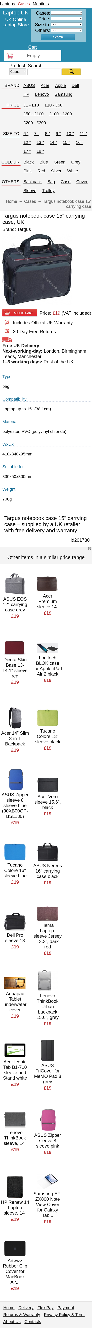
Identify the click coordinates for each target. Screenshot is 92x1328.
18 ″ (40, 151)
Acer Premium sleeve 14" (47, 601)
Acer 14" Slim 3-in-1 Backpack (15, 738)
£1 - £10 (31, 105)
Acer (45, 85)
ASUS (29, 85)
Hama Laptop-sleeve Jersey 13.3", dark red (48, 936)
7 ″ (36, 133)
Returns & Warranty (21, 1314)
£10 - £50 (53, 105)
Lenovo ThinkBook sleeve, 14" (15, 1138)
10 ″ (70, 133)
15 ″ (66, 142)
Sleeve (29, 190)
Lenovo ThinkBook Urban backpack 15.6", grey (48, 1006)
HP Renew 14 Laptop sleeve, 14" (15, 1208)
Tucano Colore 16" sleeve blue (15, 870)
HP (26, 94)
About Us (12, 1321)
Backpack (32, 181)
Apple (60, 85)
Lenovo (42, 94)
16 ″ (79, 142)
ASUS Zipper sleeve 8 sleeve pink (47, 1141)
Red (41, 171)
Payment (66, 1307)
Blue (43, 162)
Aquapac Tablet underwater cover (14, 1001)
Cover (82, 181)
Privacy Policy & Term (64, 1314)
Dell (75, 85)
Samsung (63, 94)
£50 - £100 (33, 114)
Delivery (26, 1307)
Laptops (7, 3)
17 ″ (27, 151)
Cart (32, 47)
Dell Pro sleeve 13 (15, 937)
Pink (27, 171)
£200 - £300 (34, 122)
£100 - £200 (60, 114)
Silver (56, 171)
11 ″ (83, 133)
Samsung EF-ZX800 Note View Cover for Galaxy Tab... (48, 1204)
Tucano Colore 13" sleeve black (47, 736)
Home (9, 1307)
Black (28, 162)
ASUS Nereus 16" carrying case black (47, 871)
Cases (24, 3)
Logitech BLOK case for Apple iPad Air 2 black (47, 666)
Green (59, 162)
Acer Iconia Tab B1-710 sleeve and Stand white (15, 1070)
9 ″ (58, 133)
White (72, 171)
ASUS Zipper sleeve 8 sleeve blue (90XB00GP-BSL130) (15, 805)
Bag (51, 181)
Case (66, 181)
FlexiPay (45, 1307)
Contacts (33, 1321)
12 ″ (27, 142)
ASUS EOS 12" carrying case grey (15, 604)
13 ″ (40, 142)
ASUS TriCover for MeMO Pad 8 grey (47, 1073)
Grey (75, 162)
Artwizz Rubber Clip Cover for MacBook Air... (15, 1271)
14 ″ (53, 142)
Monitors (41, 3)
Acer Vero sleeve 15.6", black (47, 802)
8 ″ (47, 133)
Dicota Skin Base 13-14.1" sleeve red (15, 667)
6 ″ (25, 133)
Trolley (48, 190)
